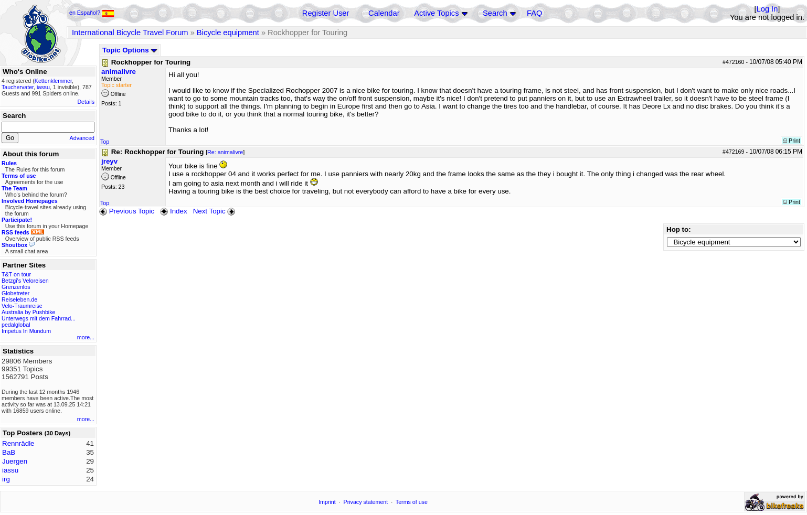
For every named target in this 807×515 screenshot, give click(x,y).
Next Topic (215, 211)
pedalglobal (16, 324)
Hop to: (678, 229)
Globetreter (15, 293)
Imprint (327, 502)
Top (104, 141)
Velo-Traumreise (22, 306)
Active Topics (436, 13)
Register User (325, 13)
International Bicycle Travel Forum (130, 32)
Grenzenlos (16, 287)
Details (85, 102)
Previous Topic (126, 211)
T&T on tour (16, 274)
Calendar (383, 13)
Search (495, 13)
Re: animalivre (225, 152)
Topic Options (129, 50)
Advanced (82, 138)
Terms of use (412, 502)
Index (173, 211)
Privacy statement (366, 502)
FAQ (534, 13)
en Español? (91, 12)
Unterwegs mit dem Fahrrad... (39, 318)
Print (791, 140)
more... (85, 337)
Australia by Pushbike (28, 312)
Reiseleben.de (19, 299)
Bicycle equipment (228, 32)
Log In (767, 9)
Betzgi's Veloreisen (25, 280)
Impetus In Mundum (26, 331)
